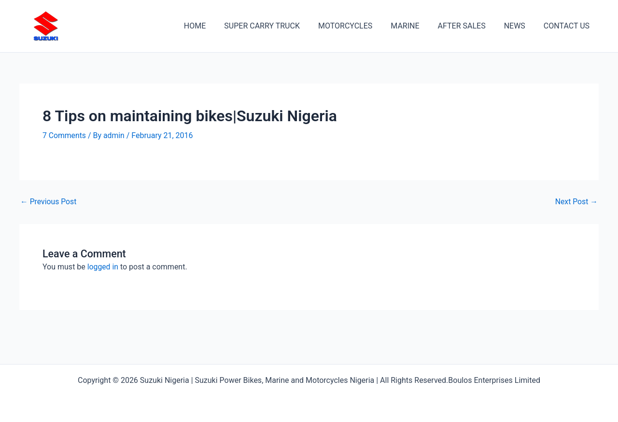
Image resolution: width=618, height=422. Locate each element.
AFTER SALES (469, 25)
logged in (103, 266)
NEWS (519, 25)
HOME (214, 25)
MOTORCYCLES (358, 25)
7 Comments (64, 135)
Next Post (576, 202)
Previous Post (48, 202)
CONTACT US (568, 25)
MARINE (415, 25)
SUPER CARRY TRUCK (278, 25)
